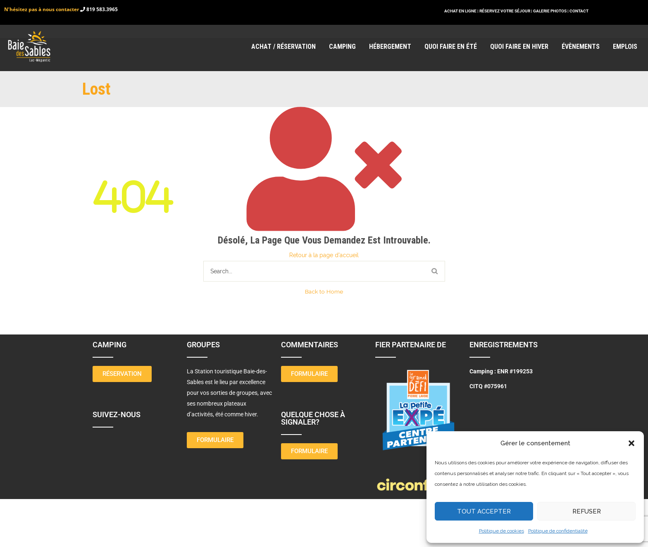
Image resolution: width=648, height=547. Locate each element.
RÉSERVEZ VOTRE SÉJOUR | (505, 11)
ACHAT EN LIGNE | (461, 11)
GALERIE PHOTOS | (551, 11)
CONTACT (578, 11)
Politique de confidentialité (558, 531)
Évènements (581, 46)
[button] (631, 443)
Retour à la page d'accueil (324, 255)
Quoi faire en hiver (519, 46)
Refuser (586, 511)
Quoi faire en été (450, 46)
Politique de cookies (501, 531)
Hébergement (390, 46)
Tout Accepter (484, 511)
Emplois (625, 46)
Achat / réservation (283, 46)
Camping (342, 46)
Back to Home (324, 291)
